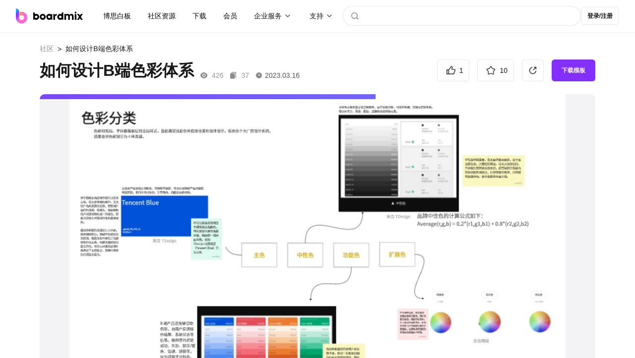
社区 (47, 49)
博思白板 (117, 16)
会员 (230, 16)
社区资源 (162, 16)
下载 (199, 16)
